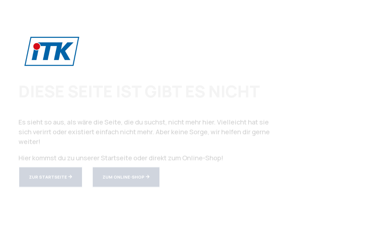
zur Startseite (48, 177)
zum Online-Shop (123, 177)
